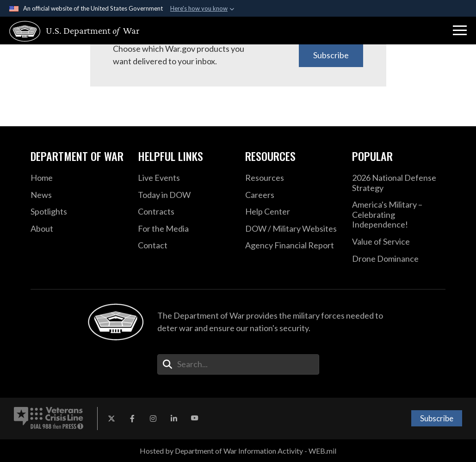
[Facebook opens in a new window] (132, 418)
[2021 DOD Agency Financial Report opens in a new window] (292, 245)
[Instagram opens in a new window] (153, 418)
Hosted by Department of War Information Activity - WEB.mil (238, 450)
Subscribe (331, 55)
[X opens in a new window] (111, 418)
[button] (460, 30)
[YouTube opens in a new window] (195, 418)
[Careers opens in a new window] (292, 195)
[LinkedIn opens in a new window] (174, 418)
